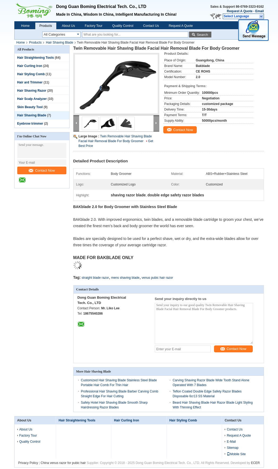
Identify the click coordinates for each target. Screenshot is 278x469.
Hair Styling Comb (31, 74)
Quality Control (122, 26)
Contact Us (151, 26)
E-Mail (231, 441)
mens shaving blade (125, 278)
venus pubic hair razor (157, 278)
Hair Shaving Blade (59, 42)
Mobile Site (236, 454)
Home (25, 26)
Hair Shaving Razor (31, 90)
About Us (68, 26)
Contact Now (42, 170)
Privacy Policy (28, 463)
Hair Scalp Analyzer (32, 99)
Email (259, 11)
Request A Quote (239, 11)
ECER (255, 463)
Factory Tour (93, 26)
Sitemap (232, 448)
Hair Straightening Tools (35, 58)
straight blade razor (95, 278)
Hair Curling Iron (29, 66)
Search (202, 35)
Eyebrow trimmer (30, 123)
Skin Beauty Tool (30, 107)
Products (46, 26)
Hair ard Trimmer (30, 82)
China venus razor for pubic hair (63, 463)
